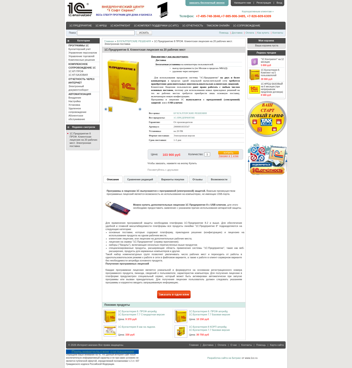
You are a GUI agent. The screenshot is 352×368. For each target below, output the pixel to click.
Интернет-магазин (87, 345)
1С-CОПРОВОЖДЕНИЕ (246, 25)
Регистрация (264, 2)
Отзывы (198, 179)
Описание (113, 179)
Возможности (219, 179)
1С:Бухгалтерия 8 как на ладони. (137, 326)
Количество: (196, 154)
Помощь (224, 32)
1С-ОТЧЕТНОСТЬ (192, 25)
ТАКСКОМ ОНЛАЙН (218, 25)
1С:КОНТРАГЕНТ (120, 25)
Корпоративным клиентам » (258, 11)
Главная (109, 41)
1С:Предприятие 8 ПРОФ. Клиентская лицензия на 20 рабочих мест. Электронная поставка (83, 139)
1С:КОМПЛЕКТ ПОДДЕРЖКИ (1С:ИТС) (156, 25)
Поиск (72, 32)
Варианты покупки (172, 179)
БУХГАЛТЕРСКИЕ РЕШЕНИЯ (134, 41)
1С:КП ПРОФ (82, 69)
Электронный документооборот (81, 84)
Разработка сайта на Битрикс (224, 358)
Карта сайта (277, 345)
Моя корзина (266, 40)
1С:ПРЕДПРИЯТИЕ (80, 25)
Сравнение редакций (140, 179)
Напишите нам (242, 2)
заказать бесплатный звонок (206, 2)
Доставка (237, 32)
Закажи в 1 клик (228, 156)
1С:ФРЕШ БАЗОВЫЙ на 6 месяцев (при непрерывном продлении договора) (272, 88)
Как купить (263, 32)
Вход (279, 2)
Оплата (250, 32)
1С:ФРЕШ (101, 25)
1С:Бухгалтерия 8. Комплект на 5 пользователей (270, 73)
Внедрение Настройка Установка (79, 107)
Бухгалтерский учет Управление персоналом (82, 52)
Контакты (277, 32)
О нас (233, 345)
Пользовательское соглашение (103, 351)
